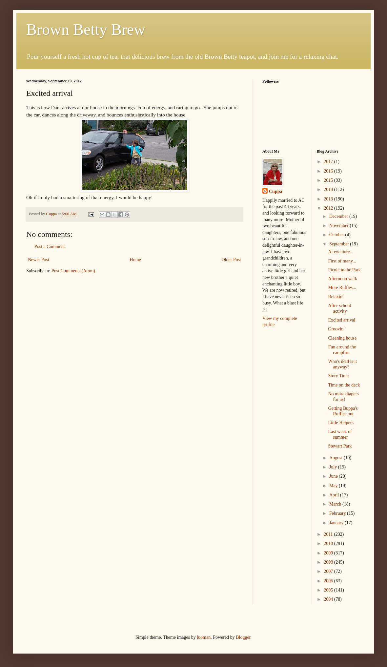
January (337, 522)
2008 (329, 562)
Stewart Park (340, 446)
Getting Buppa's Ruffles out (342, 411)
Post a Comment (49, 246)
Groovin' (336, 328)
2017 (329, 161)
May (334, 485)
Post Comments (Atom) (73, 270)
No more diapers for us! (343, 396)
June (334, 476)
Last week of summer (340, 434)
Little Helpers (340, 422)
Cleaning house (342, 338)
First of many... (342, 261)
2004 (329, 599)
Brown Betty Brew (85, 29)
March (335, 504)
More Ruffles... (342, 287)
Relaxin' (335, 296)
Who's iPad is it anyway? (342, 364)
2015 (329, 180)
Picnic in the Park (344, 269)
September (339, 243)
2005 (329, 590)
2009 (329, 553)
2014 (329, 189)
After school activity (339, 308)
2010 (329, 543)
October (337, 234)
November (339, 225)
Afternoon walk (342, 278)
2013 (329, 199)
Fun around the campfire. (342, 349)
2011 (329, 534)
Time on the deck (344, 385)
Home (135, 259)
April (334, 494)
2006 (329, 580)
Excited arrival (341, 320)
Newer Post (38, 259)
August (336, 457)
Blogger (243, 637)
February (338, 513)
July (333, 467)
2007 (329, 571)
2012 (329, 208)
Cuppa (275, 191)
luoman (204, 637)
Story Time (338, 375)
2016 (329, 171)
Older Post (231, 259)
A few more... (340, 251)
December (339, 216)
